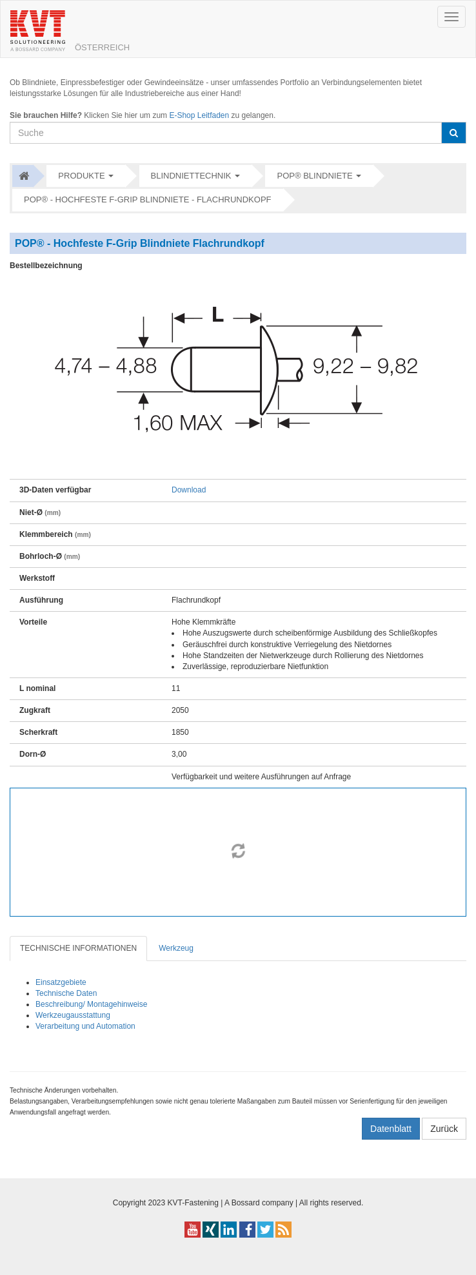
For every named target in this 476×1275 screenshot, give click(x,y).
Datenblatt (391, 1129)
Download (189, 489)
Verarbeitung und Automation (85, 1026)
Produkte (81, 175)
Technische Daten (66, 993)
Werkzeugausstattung (72, 1015)
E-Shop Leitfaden (199, 115)
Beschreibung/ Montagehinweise (91, 1004)
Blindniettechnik (191, 175)
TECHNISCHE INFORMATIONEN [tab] (78, 948)
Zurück (444, 1129)
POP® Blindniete (314, 175)
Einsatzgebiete (60, 982)
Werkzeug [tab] (176, 948)
